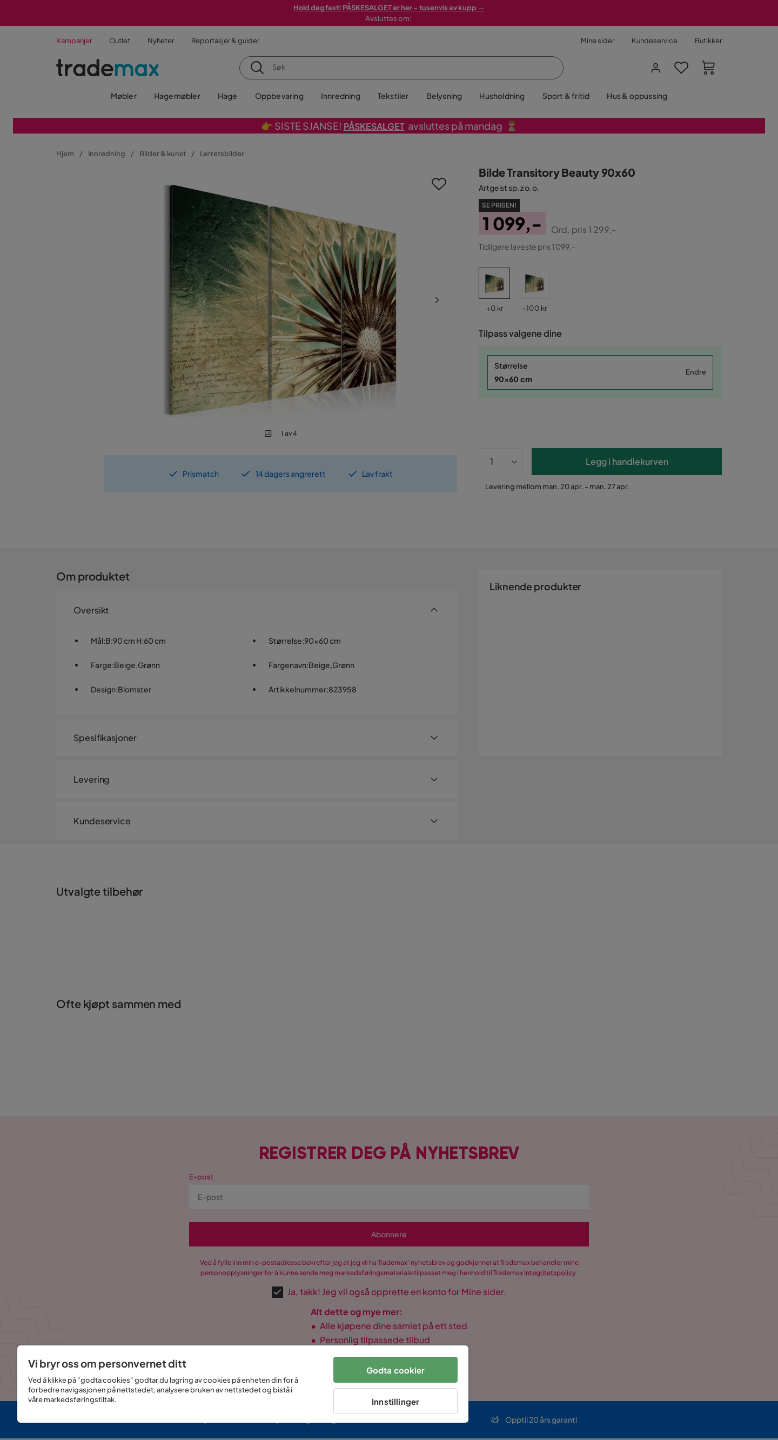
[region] (242, 1384)
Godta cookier (395, 1370)
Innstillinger (395, 1401)
